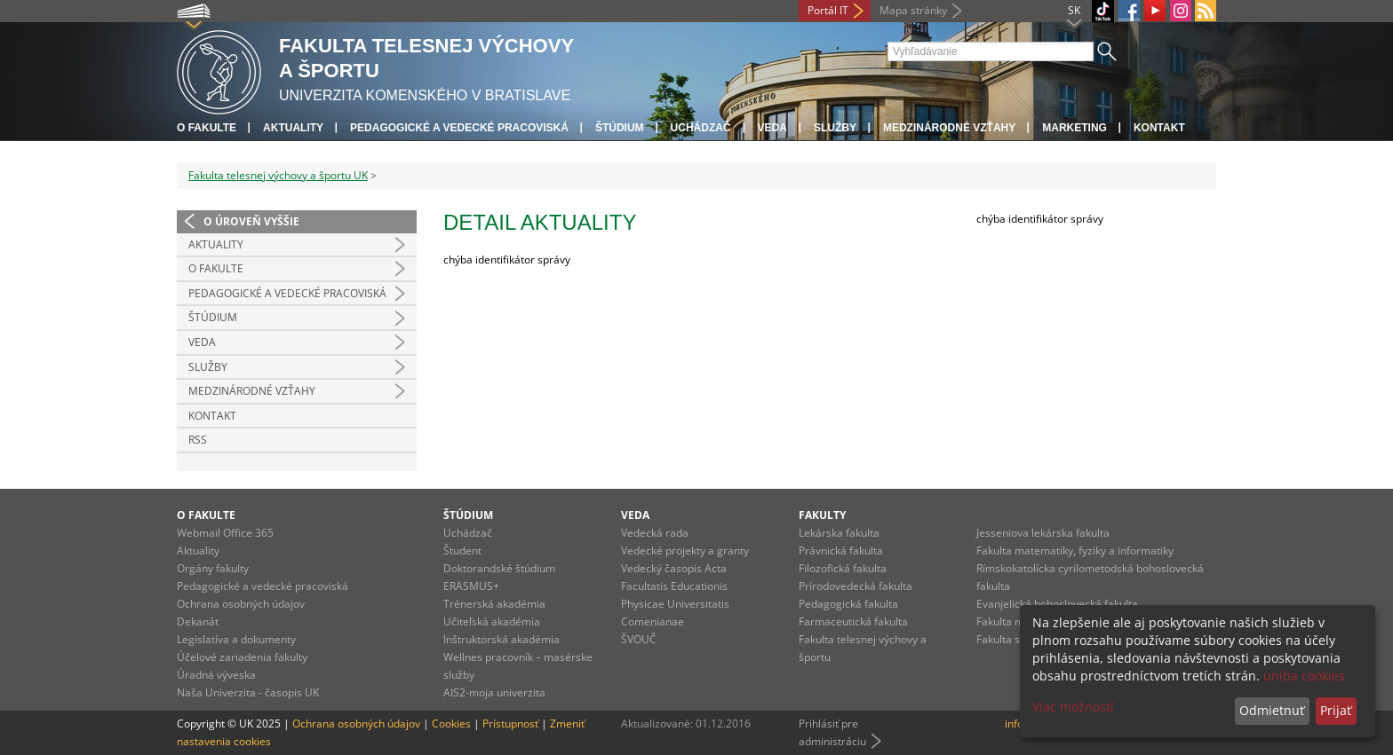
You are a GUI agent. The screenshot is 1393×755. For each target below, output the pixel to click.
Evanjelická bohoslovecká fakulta (1057, 603)
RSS (197, 439)
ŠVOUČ (639, 639)
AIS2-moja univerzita (494, 692)
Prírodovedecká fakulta (855, 586)
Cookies (451, 723)
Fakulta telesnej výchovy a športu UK (278, 175)
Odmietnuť (1271, 710)
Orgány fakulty (213, 568)
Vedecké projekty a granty (685, 550)
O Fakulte (215, 268)
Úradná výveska (216, 674)
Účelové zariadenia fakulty (242, 657)
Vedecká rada (655, 532)
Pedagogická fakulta (848, 603)
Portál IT (828, 10)
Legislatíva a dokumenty (236, 639)
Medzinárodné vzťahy (949, 128)
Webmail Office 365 (225, 532)
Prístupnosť (510, 723)
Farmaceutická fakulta (853, 621)
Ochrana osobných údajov (241, 603)
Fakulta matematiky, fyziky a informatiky (1075, 550)
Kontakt (1159, 128)
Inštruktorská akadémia (501, 639)
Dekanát (198, 621)
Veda (772, 128)
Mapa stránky (913, 10)
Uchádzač (467, 532)
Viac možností (1073, 706)
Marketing (1074, 128)
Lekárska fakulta (839, 532)
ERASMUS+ (471, 586)
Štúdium (619, 128)
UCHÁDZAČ (701, 128)
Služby (835, 128)
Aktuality (293, 128)
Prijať (1335, 710)
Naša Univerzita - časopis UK (248, 692)
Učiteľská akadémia (491, 621)
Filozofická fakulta (843, 568)
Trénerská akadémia (494, 603)
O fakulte (206, 128)
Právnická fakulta (841, 550)
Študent (462, 550)
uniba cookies (1304, 675)
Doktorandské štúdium (499, 568)
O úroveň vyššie (251, 221)
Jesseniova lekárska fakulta (1043, 532)
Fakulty (822, 515)
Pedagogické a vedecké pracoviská (459, 128)
